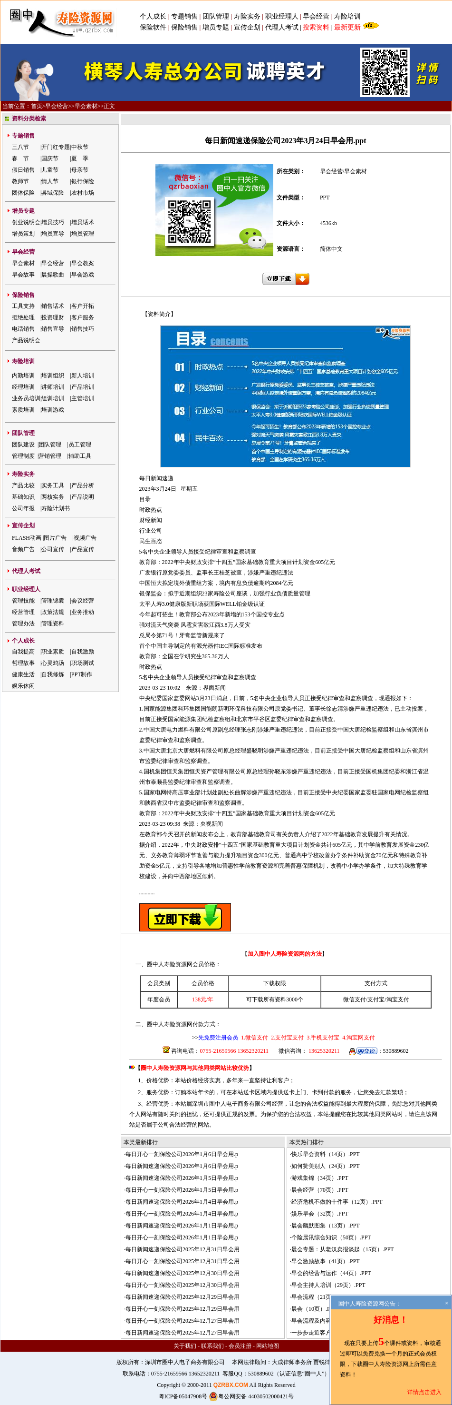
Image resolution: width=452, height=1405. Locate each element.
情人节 (49, 181)
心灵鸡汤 (52, 663)
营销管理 (49, 456)
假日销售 (23, 170)
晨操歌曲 (52, 274)
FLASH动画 (26, 537)
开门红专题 (55, 147)
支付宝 (376, 999)
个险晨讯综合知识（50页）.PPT (331, 1237)
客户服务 (82, 317)
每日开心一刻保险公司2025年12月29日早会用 (182, 1309)
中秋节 (79, 147)
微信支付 (354, 999)
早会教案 (82, 263)
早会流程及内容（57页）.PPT (328, 1320)
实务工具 (52, 485)
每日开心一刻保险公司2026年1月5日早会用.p (181, 1190)
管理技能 (23, 600)
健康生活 (23, 674)
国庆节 (49, 158)
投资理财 (52, 317)
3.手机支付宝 (322, 1037)
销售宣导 (52, 329)
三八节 (20, 147)
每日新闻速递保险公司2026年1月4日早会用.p (181, 1201)
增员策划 (23, 233)
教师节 (20, 181)
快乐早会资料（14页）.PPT (325, 1154)
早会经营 (316, 16)
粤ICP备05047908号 (183, 1396)
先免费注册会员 (218, 1037)
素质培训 (23, 409)
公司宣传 (52, 549)
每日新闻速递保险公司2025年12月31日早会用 (182, 1249)
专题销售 (185, 16)
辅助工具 (79, 456)
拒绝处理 (23, 317)
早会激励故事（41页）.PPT (325, 1261)
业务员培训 (26, 398)
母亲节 (79, 170)
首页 (36, 106)
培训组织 (52, 375)
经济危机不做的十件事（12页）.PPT (337, 1201)
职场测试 (82, 663)
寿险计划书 (55, 508)
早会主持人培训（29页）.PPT (328, 1285)
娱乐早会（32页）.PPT (319, 1213)
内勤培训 (23, 375)
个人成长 (153, 16)
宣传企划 (247, 27)
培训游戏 (52, 409)
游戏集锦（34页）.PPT (319, 1178)
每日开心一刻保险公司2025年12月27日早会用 (182, 1320)
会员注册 (240, 1346)
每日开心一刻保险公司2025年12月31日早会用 (182, 1261)
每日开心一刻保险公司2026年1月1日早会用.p (181, 1237)
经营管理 (23, 612)
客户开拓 (82, 306)
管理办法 (23, 623)
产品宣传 (82, 549)
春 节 (20, 158)
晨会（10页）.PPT (314, 1309)
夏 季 (79, 158)
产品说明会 (26, 340)
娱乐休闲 (23, 686)
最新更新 (347, 27)
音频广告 (23, 549)
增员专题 (215, 27)
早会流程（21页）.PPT (319, 1297)
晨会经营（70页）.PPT (319, 1190)
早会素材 (86, 106)
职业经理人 (281, 16)
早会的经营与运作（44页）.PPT (331, 1273)
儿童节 (49, 170)
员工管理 (79, 444)
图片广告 (55, 537)
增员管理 (82, 233)
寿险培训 (347, 16)
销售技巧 (82, 329)
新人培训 (82, 375)
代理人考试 (281, 27)
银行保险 (82, 181)
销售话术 (52, 306)
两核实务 (52, 497)
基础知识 (23, 497)
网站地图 (267, 1346)
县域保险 (52, 192)
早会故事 (23, 274)
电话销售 (23, 329)
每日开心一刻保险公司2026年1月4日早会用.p (181, 1213)
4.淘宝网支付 (358, 1037)
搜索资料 (316, 27)
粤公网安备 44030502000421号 (251, 1396)
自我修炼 (52, 674)
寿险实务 (247, 16)
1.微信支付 (254, 1037)
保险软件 (153, 27)
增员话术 (82, 222)
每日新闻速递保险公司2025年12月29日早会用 (182, 1297)
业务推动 (82, 612)
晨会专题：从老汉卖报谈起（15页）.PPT (342, 1249)
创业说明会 (26, 222)
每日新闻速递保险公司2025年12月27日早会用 (182, 1332)
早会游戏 (82, 274)
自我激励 (82, 651)
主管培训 (82, 398)
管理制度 (23, 456)
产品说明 (82, 497)
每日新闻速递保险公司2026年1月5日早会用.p (181, 1178)
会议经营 (82, 600)
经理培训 (23, 387)
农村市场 (82, 192)
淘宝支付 (397, 999)
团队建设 (23, 444)
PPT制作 (82, 674)
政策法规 (52, 612)
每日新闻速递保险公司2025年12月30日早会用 (182, 1273)
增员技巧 (52, 222)
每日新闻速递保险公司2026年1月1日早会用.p (181, 1225)
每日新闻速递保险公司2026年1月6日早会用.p (181, 1166)
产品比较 (23, 485)
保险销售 (184, 27)
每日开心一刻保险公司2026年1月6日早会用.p (181, 1154)
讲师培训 (52, 387)
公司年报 (23, 508)
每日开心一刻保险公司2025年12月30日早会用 (182, 1285)
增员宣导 (52, 233)
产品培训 (82, 387)
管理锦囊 (52, 600)
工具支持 (23, 306)
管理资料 (52, 623)
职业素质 (52, 651)
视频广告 (85, 537)
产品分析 (82, 485)
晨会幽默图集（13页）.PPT (325, 1225)
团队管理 (215, 16)
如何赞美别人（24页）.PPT (325, 1166)
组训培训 (52, 398)
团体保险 (23, 192)
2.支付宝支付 (286, 1037)
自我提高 (23, 651)
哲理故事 (23, 663)
